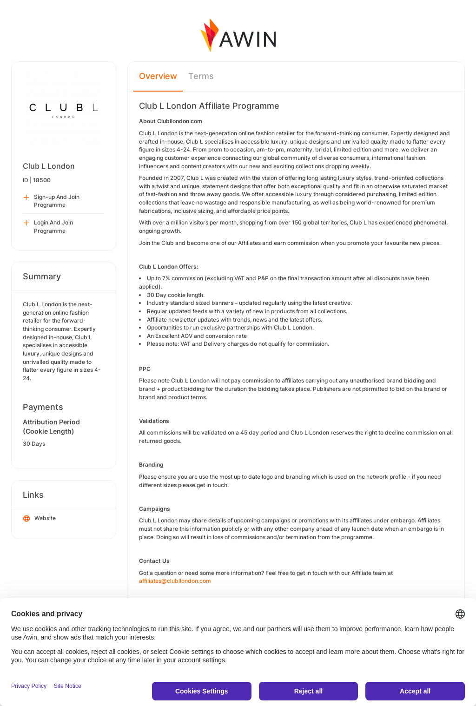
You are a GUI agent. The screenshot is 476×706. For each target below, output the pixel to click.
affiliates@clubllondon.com (175, 580)
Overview (158, 76)
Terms (201, 76)
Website (39, 518)
